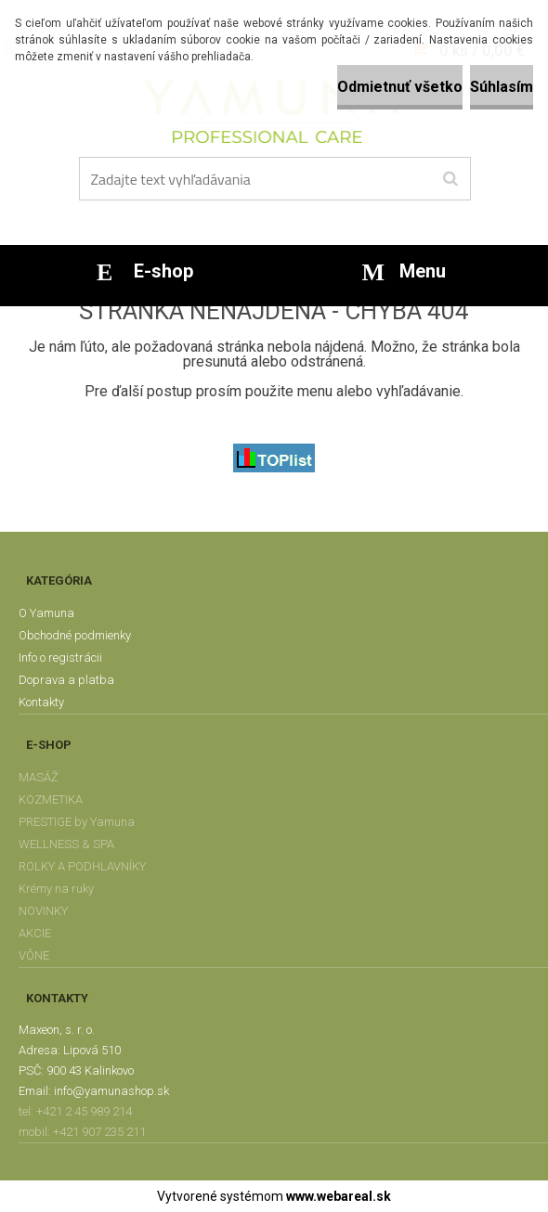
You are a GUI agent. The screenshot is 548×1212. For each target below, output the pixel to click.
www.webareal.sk (338, 1196)
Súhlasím (501, 87)
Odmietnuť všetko (400, 87)
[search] (450, 179)
